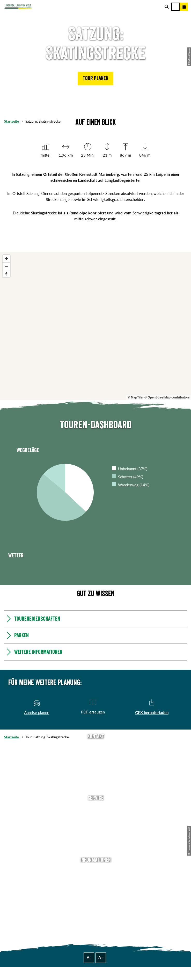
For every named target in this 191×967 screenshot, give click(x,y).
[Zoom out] (6, 266)
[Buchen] (184, 7)
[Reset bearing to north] (6, 273)
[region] (95, 326)
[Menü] (175, 7)
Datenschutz (95, 894)
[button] (95, 78)
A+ (100, 957)
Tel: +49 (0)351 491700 (95, 747)
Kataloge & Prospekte (95, 840)
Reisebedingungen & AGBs (95, 910)
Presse (95, 824)
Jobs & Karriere (95, 878)
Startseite (11, 121)
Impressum (95, 886)
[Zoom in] (6, 258)
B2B (95, 832)
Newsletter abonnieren (95, 816)
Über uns (96, 870)
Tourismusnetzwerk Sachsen (95, 902)
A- (89, 957)
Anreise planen (95, 808)
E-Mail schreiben (95, 755)
